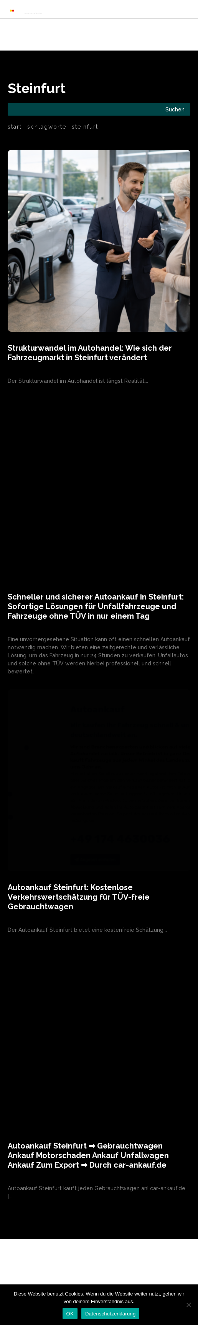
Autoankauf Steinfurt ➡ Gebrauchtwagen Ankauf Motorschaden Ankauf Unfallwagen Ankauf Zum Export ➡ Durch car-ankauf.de (88, 1155)
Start (15, 127)
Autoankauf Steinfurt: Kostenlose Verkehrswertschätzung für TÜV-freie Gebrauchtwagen (79, 897)
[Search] (175, 109)
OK (70, 1314)
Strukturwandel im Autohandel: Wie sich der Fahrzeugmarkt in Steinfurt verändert (90, 352)
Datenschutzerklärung (110, 1314)
